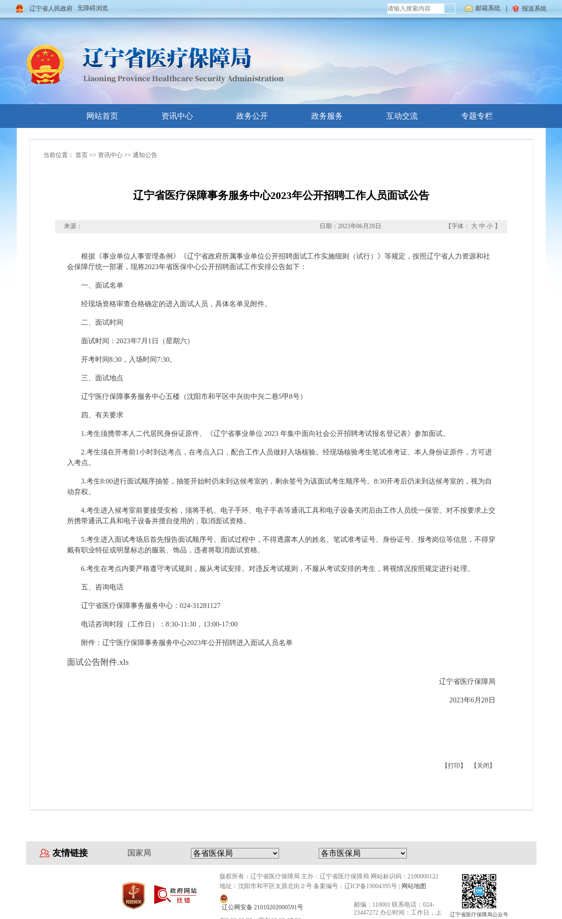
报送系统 (534, 8)
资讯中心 (169, 116)
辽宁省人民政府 (51, 8)
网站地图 (414, 886)
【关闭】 (483, 765)
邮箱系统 (488, 8)
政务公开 (244, 116)
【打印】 (454, 765)
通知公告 (145, 155)
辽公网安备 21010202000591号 (263, 907)
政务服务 (318, 116)
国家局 (139, 852)
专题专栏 (468, 116)
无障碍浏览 (92, 8)
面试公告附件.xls (98, 662)
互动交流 (393, 116)
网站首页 (94, 116)
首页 (81, 155)
